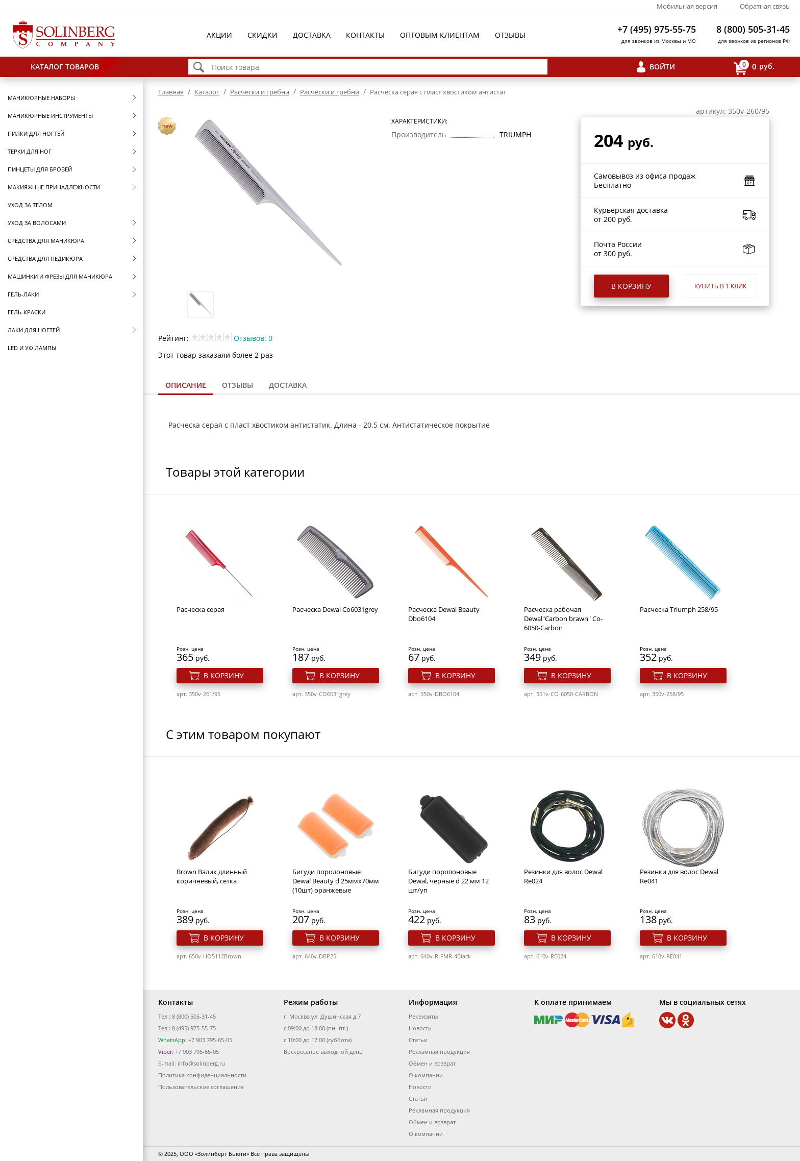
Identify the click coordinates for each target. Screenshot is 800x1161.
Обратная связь (765, 6)
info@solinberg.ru (201, 1063)
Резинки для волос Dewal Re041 (679, 876)
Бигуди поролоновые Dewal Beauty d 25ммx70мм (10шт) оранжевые (335, 881)
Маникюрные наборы (41, 98)
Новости (420, 1028)
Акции (219, 35)
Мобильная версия (687, 6)
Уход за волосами (37, 223)
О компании (426, 1075)
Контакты (365, 35)
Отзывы (510, 35)
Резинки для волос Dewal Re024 (563, 876)
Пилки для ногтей (36, 133)
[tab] (185, 386)
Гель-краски (26, 312)
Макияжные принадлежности (54, 187)
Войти (662, 66)
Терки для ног (30, 151)
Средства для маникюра (46, 240)
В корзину (631, 286)
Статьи (418, 1040)
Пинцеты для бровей (40, 169)
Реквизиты (423, 1016)
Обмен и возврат (432, 1063)
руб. (754, 67)
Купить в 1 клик (720, 286)
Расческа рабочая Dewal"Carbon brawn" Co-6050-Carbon (563, 618)
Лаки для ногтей (34, 330)
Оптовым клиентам (440, 35)
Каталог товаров (65, 66)
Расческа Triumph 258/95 (679, 609)
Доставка (312, 35)
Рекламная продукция (439, 1051)
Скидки (262, 35)
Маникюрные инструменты (50, 115)
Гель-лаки (23, 294)
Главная (171, 91)
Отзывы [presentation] (237, 385)
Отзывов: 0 (253, 338)
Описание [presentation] (185, 385)
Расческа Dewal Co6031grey (335, 609)
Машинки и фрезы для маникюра (60, 276)
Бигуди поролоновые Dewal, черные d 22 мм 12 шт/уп (448, 881)
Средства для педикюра (45, 258)
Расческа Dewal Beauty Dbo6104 (444, 614)
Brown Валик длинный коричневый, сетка (212, 876)
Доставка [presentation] (288, 385)
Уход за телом (30, 205)
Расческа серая (200, 609)
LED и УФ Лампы (32, 348)
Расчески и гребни (259, 91)
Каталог (206, 91)
